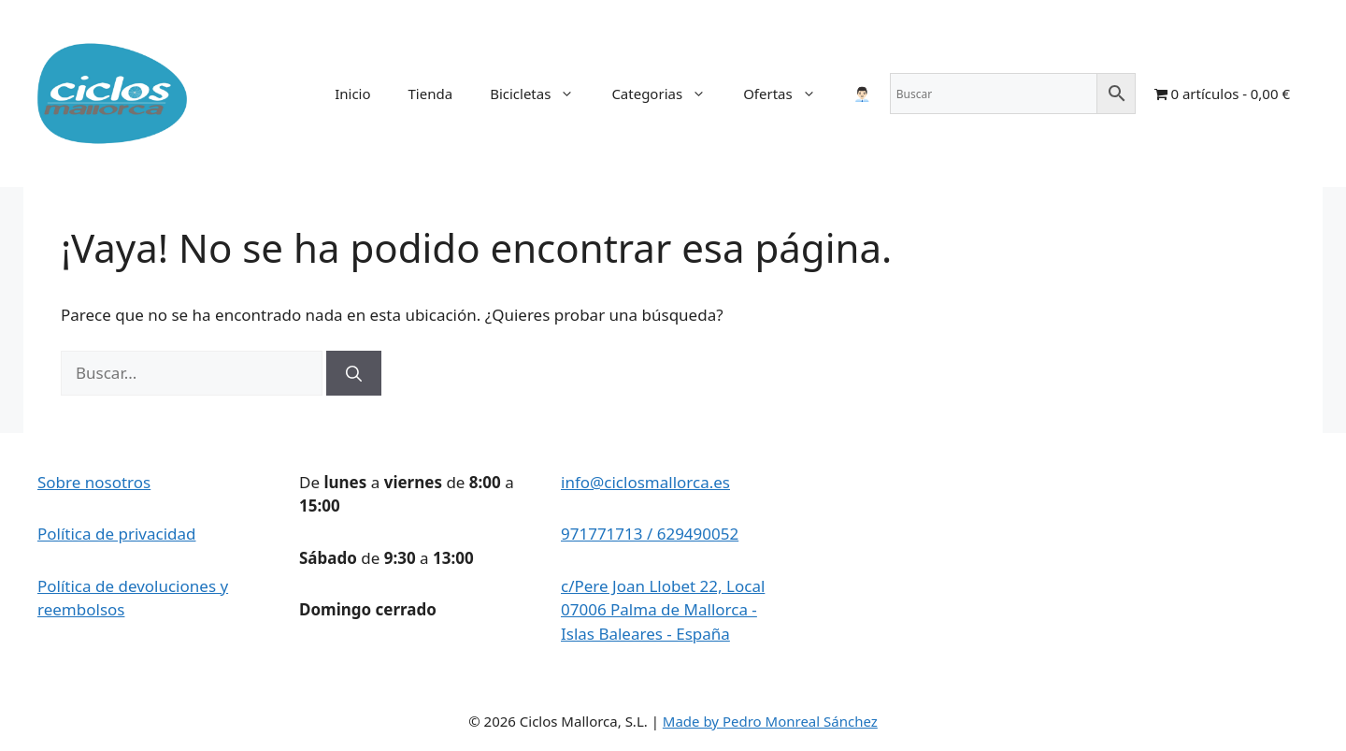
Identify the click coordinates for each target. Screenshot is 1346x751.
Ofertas (789, 93)
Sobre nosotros (93, 482)
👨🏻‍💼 (862, 93)
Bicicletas (541, 93)
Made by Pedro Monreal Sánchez (770, 721)
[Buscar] (353, 373)
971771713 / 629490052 (649, 533)
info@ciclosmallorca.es (645, 482)
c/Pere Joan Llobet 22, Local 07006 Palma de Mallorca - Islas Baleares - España (663, 609)
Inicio (352, 93)
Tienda (430, 93)
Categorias (667, 93)
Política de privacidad (116, 533)
